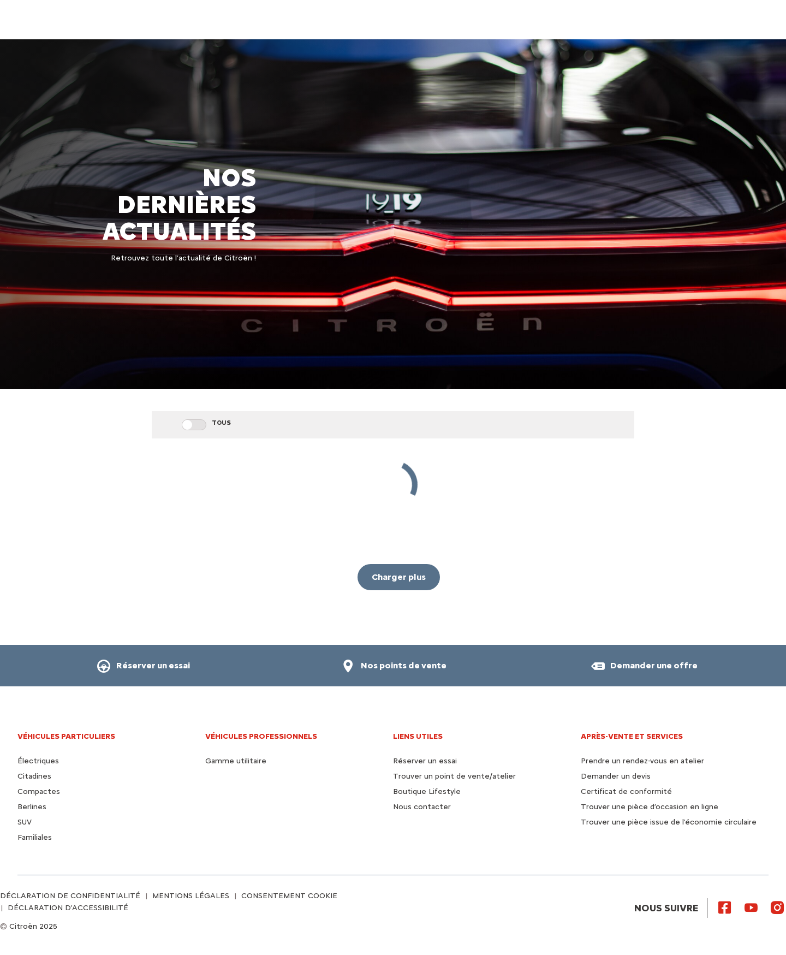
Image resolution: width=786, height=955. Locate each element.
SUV (24, 822)
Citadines (34, 776)
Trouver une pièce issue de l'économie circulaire (669, 822)
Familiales (34, 837)
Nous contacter (422, 806)
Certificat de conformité (626, 791)
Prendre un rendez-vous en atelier (642, 761)
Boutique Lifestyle (427, 791)
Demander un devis (616, 776)
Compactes (38, 791)
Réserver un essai (425, 761)
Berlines (31, 806)
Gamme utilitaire (235, 761)
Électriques (38, 761)
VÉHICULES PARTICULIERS (66, 736)
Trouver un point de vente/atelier (454, 776)
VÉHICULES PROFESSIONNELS (261, 736)
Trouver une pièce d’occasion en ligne (649, 806)
